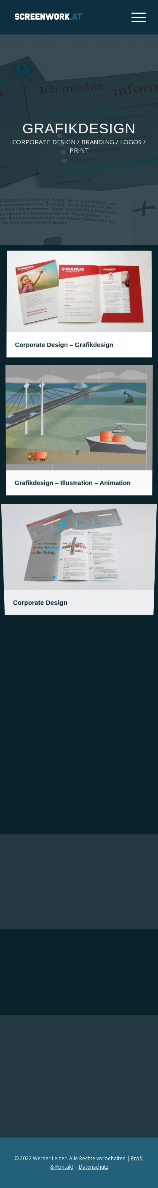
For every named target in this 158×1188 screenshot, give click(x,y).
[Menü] (134, 17)
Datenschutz (93, 1166)
